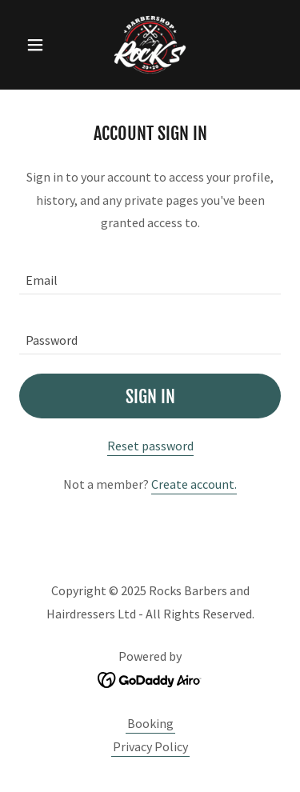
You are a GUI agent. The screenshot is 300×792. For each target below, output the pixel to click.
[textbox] (150, 274)
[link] (150, 45)
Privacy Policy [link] (150, 746)
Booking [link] (150, 723)
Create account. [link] (194, 484)
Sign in (150, 396)
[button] (38, 45)
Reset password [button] (150, 446)
